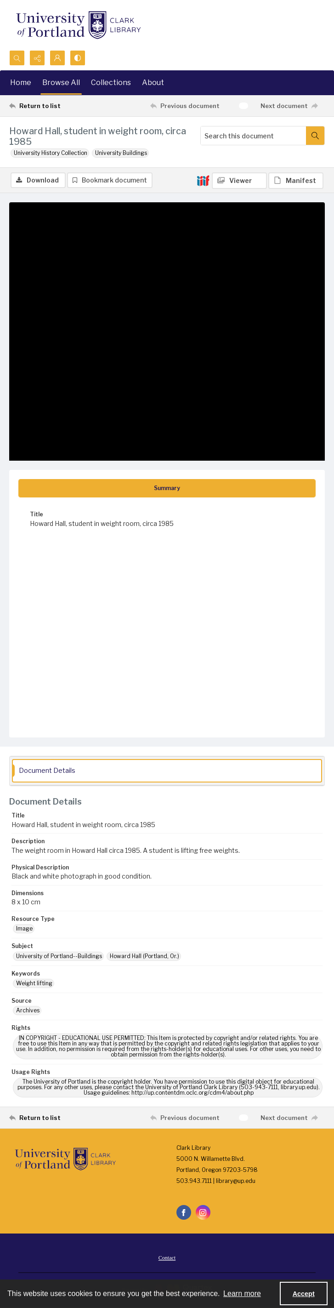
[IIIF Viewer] (239, 180)
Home (20, 82)
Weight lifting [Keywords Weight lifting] (34, 983)
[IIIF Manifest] (295, 180)
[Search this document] (253, 135)
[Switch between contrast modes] (77, 58)
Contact (167, 1258)
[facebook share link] (183, 1212)
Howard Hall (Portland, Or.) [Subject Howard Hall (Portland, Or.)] (144, 956)
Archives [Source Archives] (28, 1010)
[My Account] (57, 58)
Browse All (61, 82)
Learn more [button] (242, 1293)
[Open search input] (17, 58)
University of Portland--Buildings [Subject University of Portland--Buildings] (59, 956)
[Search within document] (315, 135)
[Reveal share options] (37, 58)
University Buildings (121, 152)
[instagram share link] (203, 1212)
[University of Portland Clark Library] (78, 25)
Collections (111, 82)
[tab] (167, 488)
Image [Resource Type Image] (24, 928)
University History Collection (50, 152)
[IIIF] (203, 180)
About (153, 82)
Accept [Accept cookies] (304, 1293)
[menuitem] (167, 1257)
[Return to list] (50, 105)
